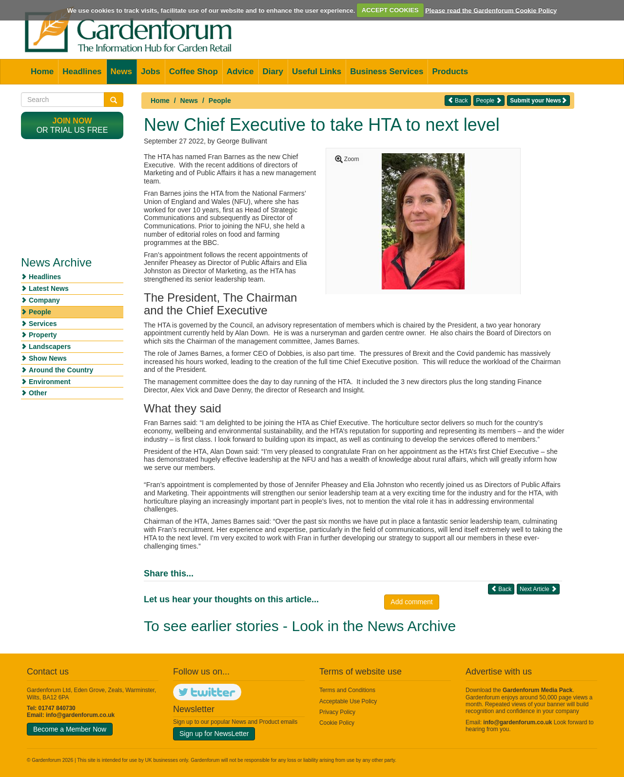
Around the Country (61, 370)
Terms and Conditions (347, 690)
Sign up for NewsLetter (214, 733)
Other (38, 393)
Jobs (150, 71)
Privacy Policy (337, 712)
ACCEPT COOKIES (390, 10)
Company (44, 300)
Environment (50, 382)
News (121, 71)
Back (458, 100)
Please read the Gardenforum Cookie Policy (491, 10)
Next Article (538, 589)
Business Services (386, 71)
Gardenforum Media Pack (537, 690)
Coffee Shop (193, 71)
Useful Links (316, 71)
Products (450, 71)
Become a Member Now (69, 729)
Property (43, 335)
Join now (72, 121)
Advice (240, 71)
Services (43, 323)
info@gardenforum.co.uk (80, 715)
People (220, 100)
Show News (48, 358)
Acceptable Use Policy (348, 701)
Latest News (49, 288)
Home (42, 71)
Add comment (411, 602)
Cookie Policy (336, 722)
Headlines (81, 71)
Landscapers (50, 346)
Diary (273, 71)
